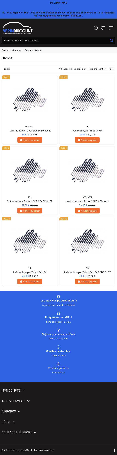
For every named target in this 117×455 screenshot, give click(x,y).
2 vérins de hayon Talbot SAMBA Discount (87, 201)
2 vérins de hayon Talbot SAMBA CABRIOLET (87, 272)
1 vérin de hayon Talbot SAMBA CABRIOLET (29, 201)
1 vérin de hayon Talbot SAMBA (87, 130)
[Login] (96, 28)
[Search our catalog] (111, 40)
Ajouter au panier (30, 139)
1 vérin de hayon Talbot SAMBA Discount (30, 130)
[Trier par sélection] (97, 69)
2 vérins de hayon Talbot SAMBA (30, 272)
